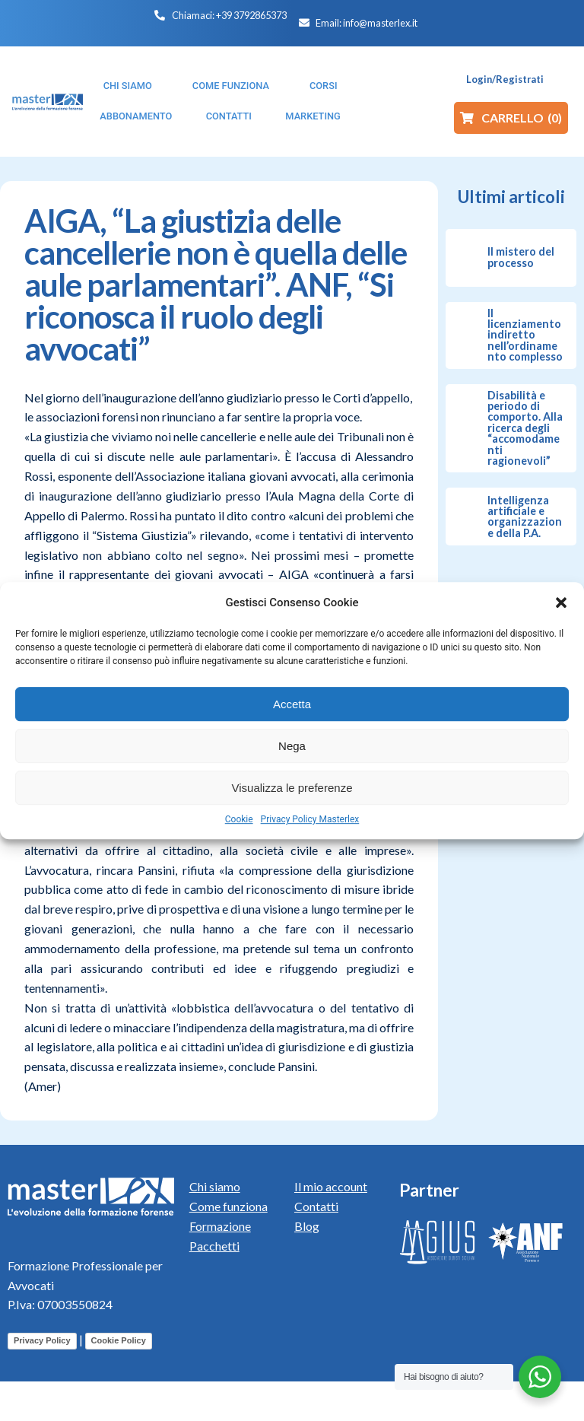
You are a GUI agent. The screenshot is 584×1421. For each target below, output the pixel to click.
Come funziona (228, 1206)
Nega (292, 745)
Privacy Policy (42, 1340)
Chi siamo (214, 1186)
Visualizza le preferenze (292, 787)
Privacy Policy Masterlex (310, 819)
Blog (306, 1226)
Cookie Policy (118, 1340)
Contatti (316, 1206)
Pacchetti (214, 1245)
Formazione (220, 1226)
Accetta (292, 704)
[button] (561, 602)
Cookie (239, 819)
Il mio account (330, 1186)
